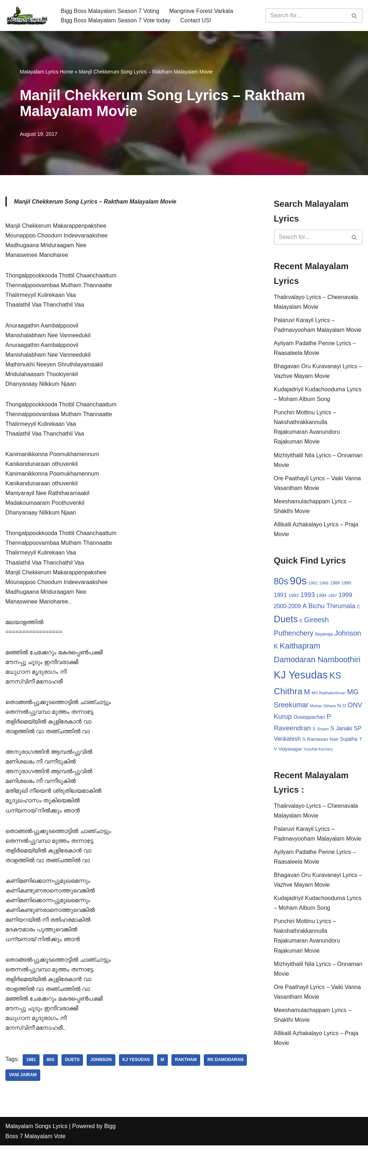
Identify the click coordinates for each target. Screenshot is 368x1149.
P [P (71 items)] (329, 718)
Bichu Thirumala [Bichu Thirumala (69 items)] (331, 607)
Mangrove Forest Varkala (202, 11)
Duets (72, 1063)
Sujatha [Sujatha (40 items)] (349, 741)
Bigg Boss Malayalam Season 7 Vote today (116, 20)
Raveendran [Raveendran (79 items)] (292, 730)
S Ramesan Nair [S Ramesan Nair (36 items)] (320, 741)
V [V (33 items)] (275, 750)
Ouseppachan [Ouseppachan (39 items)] (309, 719)
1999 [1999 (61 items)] (345, 596)
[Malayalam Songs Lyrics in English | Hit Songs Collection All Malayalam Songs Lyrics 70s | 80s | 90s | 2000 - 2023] (27, 15)
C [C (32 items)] (358, 607)
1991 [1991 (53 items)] (280, 596)
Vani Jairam (23, 1078)
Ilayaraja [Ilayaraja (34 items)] (324, 635)
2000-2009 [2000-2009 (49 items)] (287, 607)
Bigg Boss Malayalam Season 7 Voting (110, 11)
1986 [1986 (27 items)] (323, 584)
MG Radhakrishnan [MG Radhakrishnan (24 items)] (329, 694)
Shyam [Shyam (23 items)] (323, 731)
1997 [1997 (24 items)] (332, 597)
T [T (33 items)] (360, 741)
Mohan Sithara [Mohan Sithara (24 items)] (323, 707)
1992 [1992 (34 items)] (293, 597)
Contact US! (196, 20)
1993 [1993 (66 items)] (307, 596)
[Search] (305, 15)
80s (50, 1063)
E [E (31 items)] (301, 622)
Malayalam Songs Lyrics (36, 1130)
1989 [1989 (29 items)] (335, 584)
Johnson (101, 1063)
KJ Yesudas (136, 1063)
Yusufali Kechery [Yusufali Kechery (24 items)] (318, 751)
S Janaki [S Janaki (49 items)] (341, 730)
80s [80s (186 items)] (281, 582)
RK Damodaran (226, 1063)
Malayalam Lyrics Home (46, 72)
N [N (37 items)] (339, 707)
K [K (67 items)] (276, 647)
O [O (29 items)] (344, 707)
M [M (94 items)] (307, 693)
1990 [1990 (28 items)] (346, 584)
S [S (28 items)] (314, 730)
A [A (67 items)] (305, 607)
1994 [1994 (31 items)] (321, 597)
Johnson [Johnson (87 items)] (348, 634)
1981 (31, 1063)
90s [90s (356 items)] (298, 582)
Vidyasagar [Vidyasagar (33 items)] (290, 750)
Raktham (186, 1063)
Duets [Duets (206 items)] (286, 620)
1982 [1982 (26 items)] (312, 584)
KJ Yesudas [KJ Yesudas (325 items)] (301, 676)
